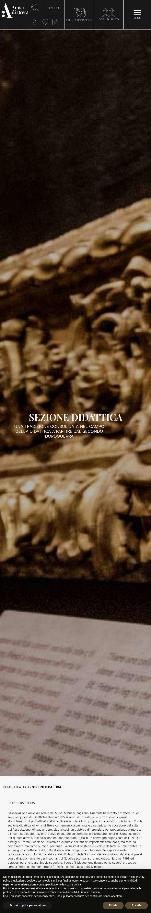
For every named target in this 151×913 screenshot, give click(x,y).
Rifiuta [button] (113, 905)
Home (7, 787)
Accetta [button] (137, 905)
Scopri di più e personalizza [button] (27, 905)
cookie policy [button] (73, 884)
